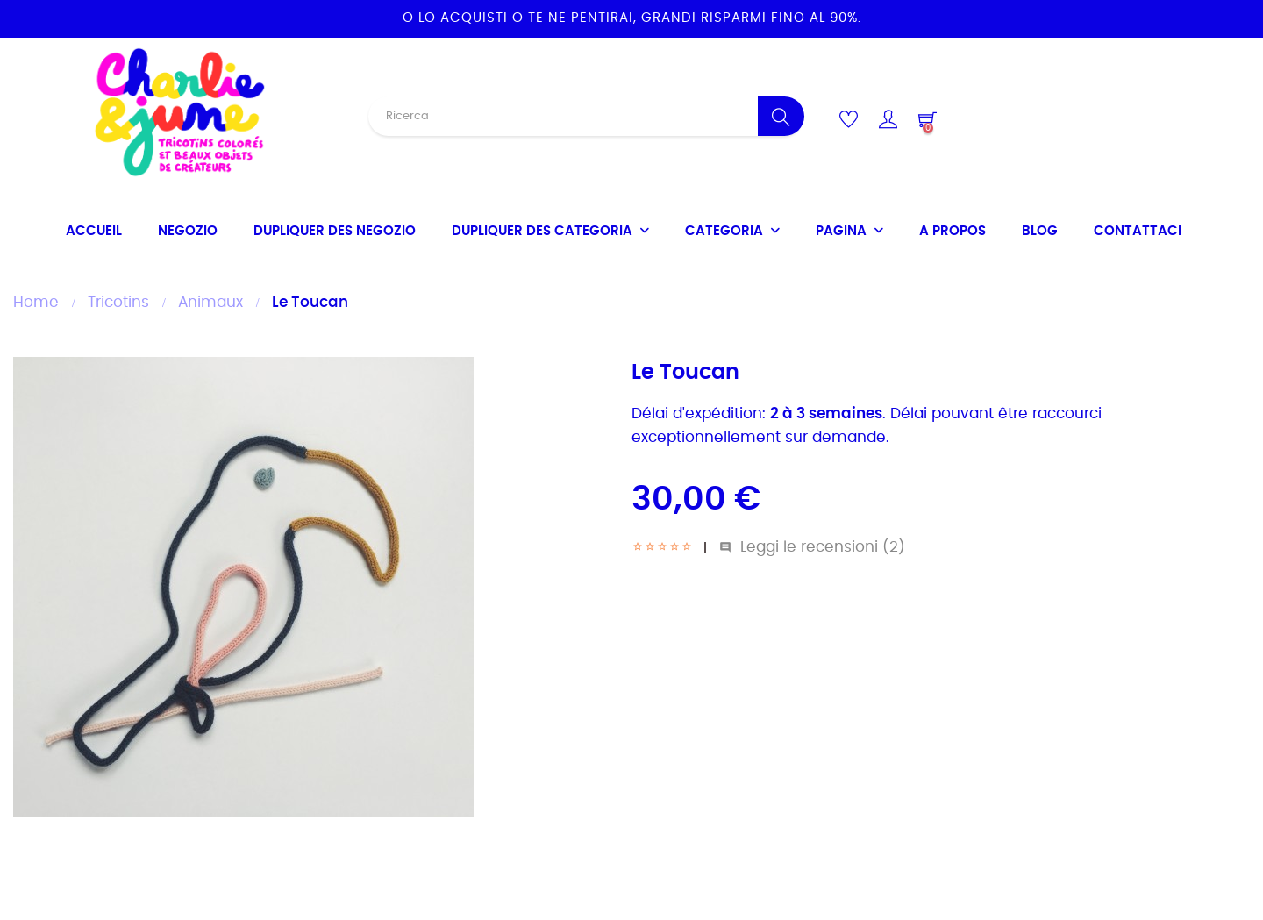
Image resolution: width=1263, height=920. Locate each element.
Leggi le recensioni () (812, 546)
